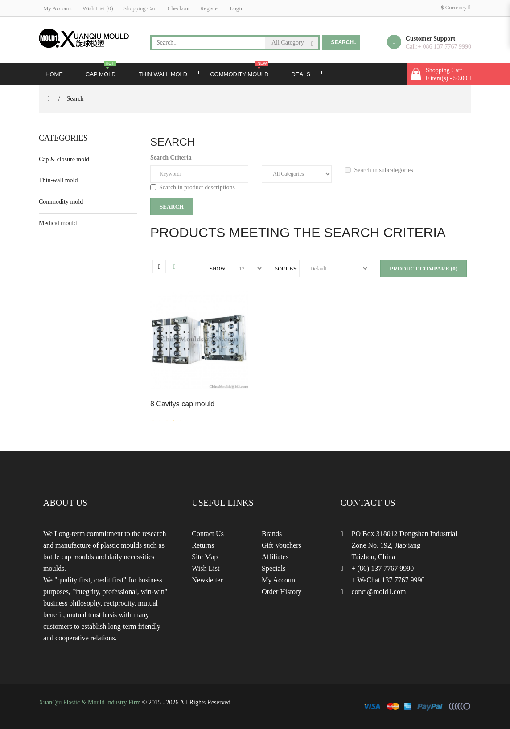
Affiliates (275, 557)
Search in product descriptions (192, 187)
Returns (203, 545)
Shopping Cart (140, 8)
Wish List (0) (97, 8)
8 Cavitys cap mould (182, 404)
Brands (272, 533)
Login (236, 8)
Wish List (205, 568)
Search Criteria (171, 157)
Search (75, 98)
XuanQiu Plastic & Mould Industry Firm (89, 702)
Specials (273, 568)
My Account (57, 8)
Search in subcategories (379, 170)
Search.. (343, 42)
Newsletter (207, 580)
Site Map (205, 557)
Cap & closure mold (64, 159)
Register (209, 8)
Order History (281, 591)
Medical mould (58, 223)
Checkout (179, 8)
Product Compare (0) (423, 268)
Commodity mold (61, 201)
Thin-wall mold (58, 180)
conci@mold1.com (379, 591)
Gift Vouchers (281, 545)
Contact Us (208, 533)
